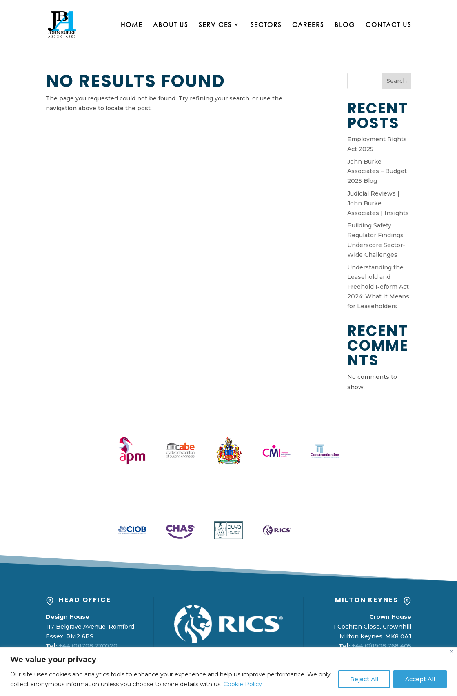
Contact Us (388, 25)
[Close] (451, 651)
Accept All (420, 679)
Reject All (364, 679)
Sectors (266, 25)
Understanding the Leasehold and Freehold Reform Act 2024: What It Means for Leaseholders (378, 287)
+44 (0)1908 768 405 (381, 645)
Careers (308, 25)
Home (131, 25)
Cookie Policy (243, 684)
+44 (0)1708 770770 (88, 645)
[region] (228, 671)
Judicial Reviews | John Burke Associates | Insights (378, 203)
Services (215, 25)
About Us (170, 25)
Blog (345, 25)
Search (396, 80)
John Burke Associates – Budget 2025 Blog (377, 171)
